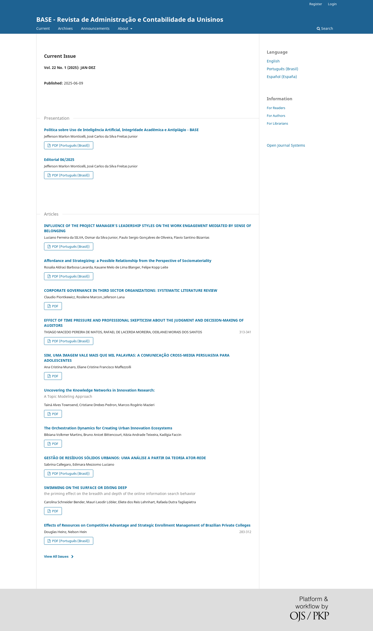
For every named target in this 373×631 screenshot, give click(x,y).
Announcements (95, 28)
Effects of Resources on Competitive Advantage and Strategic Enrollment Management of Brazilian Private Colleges (147, 525)
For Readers (276, 107)
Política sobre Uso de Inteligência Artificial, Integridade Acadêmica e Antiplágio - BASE (121, 129)
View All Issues (56, 556)
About (123, 28)
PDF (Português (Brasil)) (70, 145)
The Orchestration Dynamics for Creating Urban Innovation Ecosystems (108, 428)
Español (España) (282, 76)
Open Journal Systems (286, 145)
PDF (54, 306)
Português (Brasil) (282, 68)
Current (43, 28)
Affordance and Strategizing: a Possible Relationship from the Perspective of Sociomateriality (127, 260)
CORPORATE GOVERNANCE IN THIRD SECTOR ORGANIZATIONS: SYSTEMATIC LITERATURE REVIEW (130, 290)
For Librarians (277, 123)
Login (332, 4)
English (273, 61)
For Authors (276, 115)
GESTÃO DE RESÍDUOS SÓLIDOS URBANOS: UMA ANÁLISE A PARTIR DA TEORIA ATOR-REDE (125, 457)
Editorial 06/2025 (59, 159)
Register (315, 4)
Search (325, 28)
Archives (65, 28)
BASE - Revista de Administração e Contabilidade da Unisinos (129, 19)
